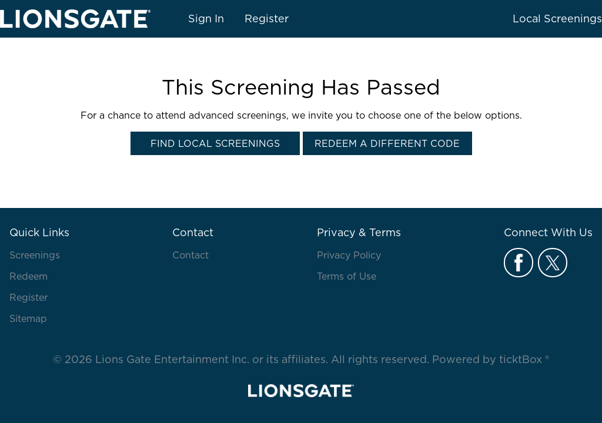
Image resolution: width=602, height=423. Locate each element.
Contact (190, 255)
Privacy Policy (349, 255)
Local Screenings (557, 18)
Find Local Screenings (215, 143)
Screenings (34, 255)
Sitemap (28, 318)
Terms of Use (346, 276)
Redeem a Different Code (387, 143)
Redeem (28, 276)
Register (267, 18)
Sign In (206, 18)
